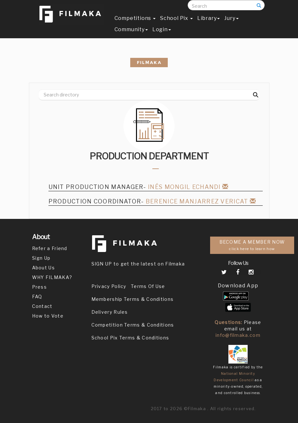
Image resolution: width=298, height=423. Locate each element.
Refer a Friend (49, 248)
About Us (43, 267)
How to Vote (48, 316)
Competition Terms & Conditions (132, 325)
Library (208, 25)
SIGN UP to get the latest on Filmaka (138, 263)
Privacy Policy (108, 286)
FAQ (37, 296)
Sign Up (41, 258)
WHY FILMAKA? (52, 277)
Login (161, 36)
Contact (42, 306)
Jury (231, 25)
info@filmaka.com (238, 335)
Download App (238, 286)
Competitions (135, 25)
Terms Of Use (148, 286)
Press (39, 287)
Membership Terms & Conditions (132, 299)
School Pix (176, 25)
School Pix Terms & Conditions (130, 337)
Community (131, 36)
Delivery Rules (109, 312)
